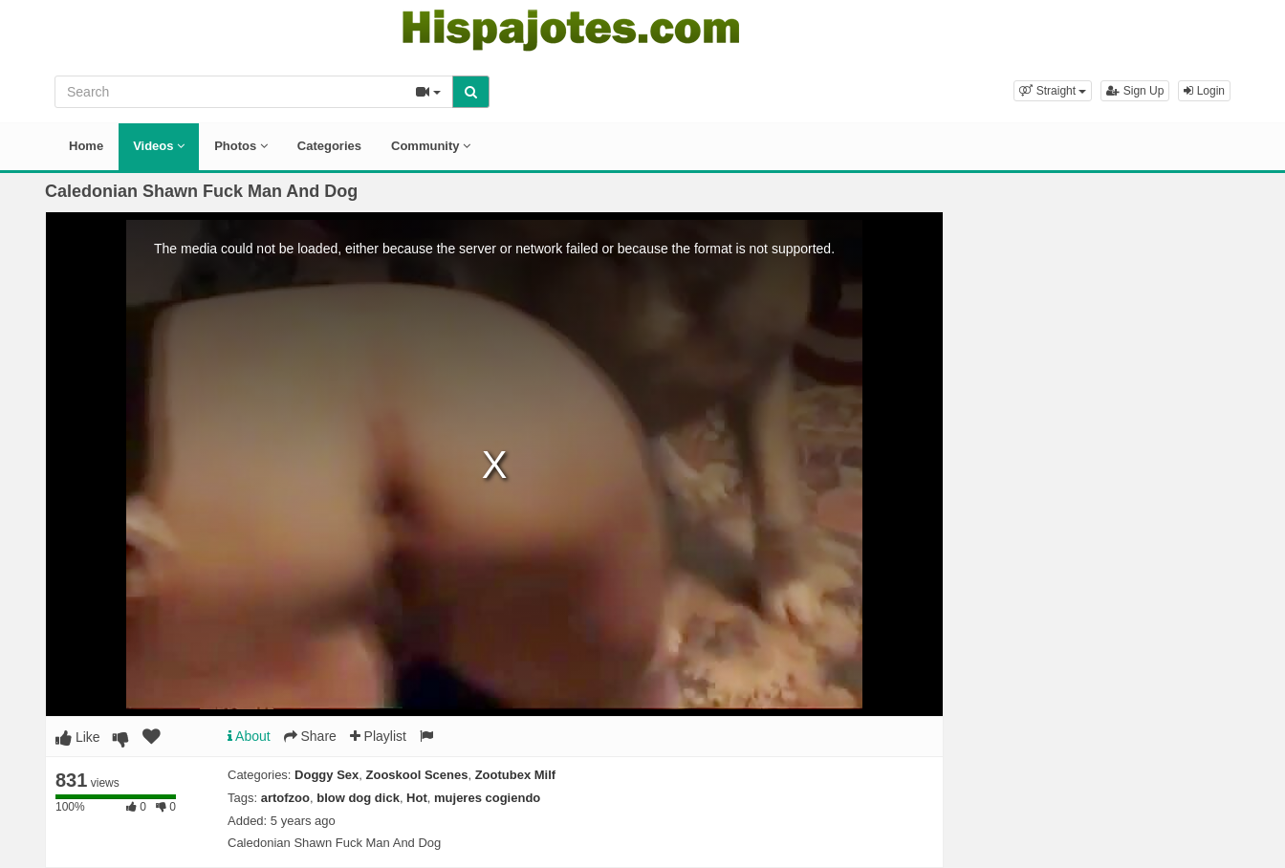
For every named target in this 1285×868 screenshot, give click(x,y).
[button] (1052, 90)
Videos (159, 146)
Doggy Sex (326, 775)
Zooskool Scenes (417, 775)
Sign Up (1135, 91)
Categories (329, 146)
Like (77, 737)
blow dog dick (358, 798)
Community (430, 146)
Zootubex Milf (515, 775)
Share (310, 736)
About (249, 736)
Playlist (378, 736)
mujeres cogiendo (487, 798)
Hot (416, 798)
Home (86, 146)
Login (1204, 91)
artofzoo (285, 798)
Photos (241, 146)
